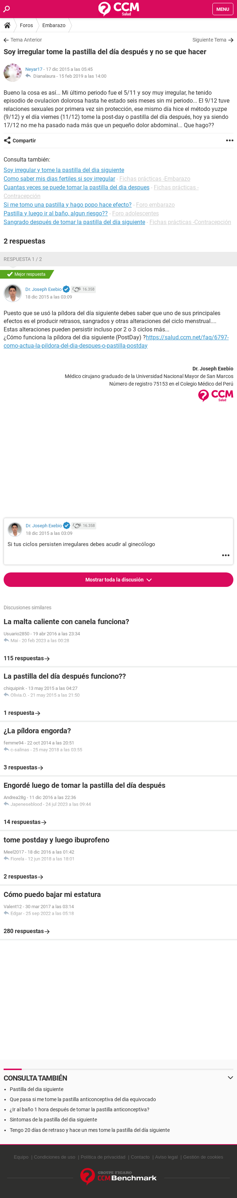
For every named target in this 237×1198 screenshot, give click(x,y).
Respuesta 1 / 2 (23, 259)
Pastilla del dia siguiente (36, 1089)
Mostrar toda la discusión (115, 580)
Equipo (21, 1157)
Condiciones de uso (54, 1157)
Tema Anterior (26, 40)
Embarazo (53, 25)
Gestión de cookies (203, 1157)
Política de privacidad (103, 1157)
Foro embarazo (155, 204)
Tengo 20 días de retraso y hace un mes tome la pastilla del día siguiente (90, 1130)
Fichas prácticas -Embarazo (154, 178)
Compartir (24, 140)
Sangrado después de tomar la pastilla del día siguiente (74, 222)
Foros (26, 25)
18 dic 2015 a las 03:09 (48, 297)
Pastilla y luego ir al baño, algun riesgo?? (56, 213)
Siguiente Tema (209, 40)
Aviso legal (166, 1157)
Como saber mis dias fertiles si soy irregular (59, 178)
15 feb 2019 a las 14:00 (82, 76)
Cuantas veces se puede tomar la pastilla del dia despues (76, 187)
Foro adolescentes (135, 213)
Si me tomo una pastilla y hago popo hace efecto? (68, 204)
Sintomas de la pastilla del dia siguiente (53, 1119)
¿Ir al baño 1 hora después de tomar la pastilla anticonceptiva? (79, 1109)
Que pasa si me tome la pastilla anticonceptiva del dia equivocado (83, 1099)
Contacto (140, 1157)
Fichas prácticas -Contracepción (190, 222)
